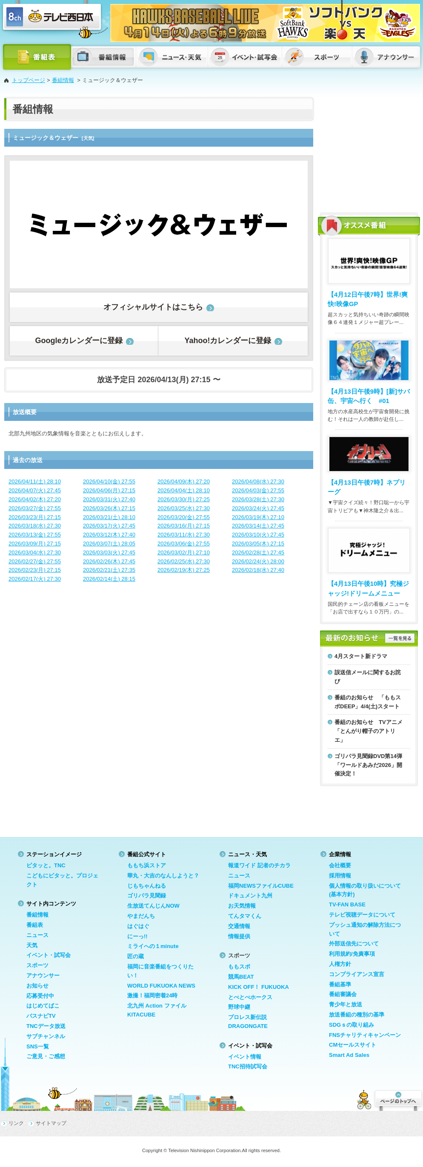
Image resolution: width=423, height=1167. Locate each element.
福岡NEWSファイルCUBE (261, 886)
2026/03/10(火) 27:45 (258, 534)
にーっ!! (137, 936)
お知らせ (37, 985)
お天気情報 (242, 906)
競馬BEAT (241, 977)
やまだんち (141, 916)
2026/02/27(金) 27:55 (35, 561)
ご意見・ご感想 (45, 1056)
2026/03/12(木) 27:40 (109, 534)
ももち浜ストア (146, 865)
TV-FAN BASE (347, 904)
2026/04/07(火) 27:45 (35, 490)
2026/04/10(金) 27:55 (109, 481)
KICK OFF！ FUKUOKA (258, 987)
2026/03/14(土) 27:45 (258, 525)
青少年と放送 (345, 1004)
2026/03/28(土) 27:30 (258, 499)
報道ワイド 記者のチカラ (259, 865)
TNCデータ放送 (46, 1026)
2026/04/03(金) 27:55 (258, 490)
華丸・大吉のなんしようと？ (163, 875)
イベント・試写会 (48, 955)
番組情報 (63, 80)
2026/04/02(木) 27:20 (35, 499)
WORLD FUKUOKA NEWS (161, 985)
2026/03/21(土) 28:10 (109, 517)
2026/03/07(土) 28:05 (109, 543)
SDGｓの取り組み (351, 1025)
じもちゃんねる (146, 886)
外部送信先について (354, 943)
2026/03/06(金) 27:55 (183, 543)
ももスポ (239, 966)
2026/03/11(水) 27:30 (183, 534)
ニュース (37, 935)
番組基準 (340, 984)
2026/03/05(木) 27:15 (258, 543)
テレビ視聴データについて (362, 914)
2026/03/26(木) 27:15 (109, 508)
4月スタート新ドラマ (360, 656)
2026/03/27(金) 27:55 (35, 508)
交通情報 (239, 926)
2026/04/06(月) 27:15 (109, 490)
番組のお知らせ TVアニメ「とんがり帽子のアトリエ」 (368, 731)
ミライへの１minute (153, 946)
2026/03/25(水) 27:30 (183, 508)
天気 (31, 945)
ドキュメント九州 (250, 895)
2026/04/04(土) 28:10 (183, 490)
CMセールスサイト (352, 1045)
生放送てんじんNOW (153, 906)
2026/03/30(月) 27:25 (183, 499)
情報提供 (239, 936)
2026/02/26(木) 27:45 (109, 561)
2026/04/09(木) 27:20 (183, 481)
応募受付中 (40, 996)
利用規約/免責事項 (352, 954)
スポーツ (37, 965)
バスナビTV (41, 1016)
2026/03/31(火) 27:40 (109, 499)
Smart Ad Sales (349, 1055)
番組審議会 (343, 994)
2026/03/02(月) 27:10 (183, 552)
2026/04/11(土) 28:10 (35, 481)
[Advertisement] (369, 151)
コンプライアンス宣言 (356, 974)
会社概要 (340, 865)
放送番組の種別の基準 (356, 1014)
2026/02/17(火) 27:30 (35, 579)
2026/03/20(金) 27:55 (183, 517)
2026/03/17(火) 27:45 (109, 525)
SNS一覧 (37, 1046)
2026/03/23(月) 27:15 (35, 517)
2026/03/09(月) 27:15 (35, 543)
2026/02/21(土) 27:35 (109, 570)
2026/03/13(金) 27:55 (35, 534)
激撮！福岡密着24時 (152, 995)
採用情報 (340, 875)
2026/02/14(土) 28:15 (109, 579)
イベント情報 (244, 1056)
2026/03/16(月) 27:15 (183, 525)
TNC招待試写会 (247, 1066)
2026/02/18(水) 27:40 (258, 570)
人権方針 (340, 964)
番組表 (34, 925)
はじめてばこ (43, 1005)
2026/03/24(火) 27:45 (258, 508)
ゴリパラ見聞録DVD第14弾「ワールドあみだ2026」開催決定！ (368, 765)
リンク (16, 1123)
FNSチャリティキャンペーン (365, 1035)
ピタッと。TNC (46, 865)
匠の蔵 (135, 956)
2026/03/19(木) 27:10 (258, 517)
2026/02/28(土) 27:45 (258, 552)
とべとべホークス (250, 997)
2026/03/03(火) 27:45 (109, 552)
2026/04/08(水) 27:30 (258, 481)
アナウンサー (43, 975)
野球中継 (239, 1007)
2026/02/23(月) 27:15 (35, 570)
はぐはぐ (138, 926)
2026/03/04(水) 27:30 (35, 552)
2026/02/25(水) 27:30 (183, 561)
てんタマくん (244, 916)
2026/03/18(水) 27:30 (35, 525)
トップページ (28, 80)
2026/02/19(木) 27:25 (183, 570)
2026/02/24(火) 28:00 (258, 561)
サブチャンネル (45, 1036)
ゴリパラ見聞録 (146, 895)
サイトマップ (51, 1123)
